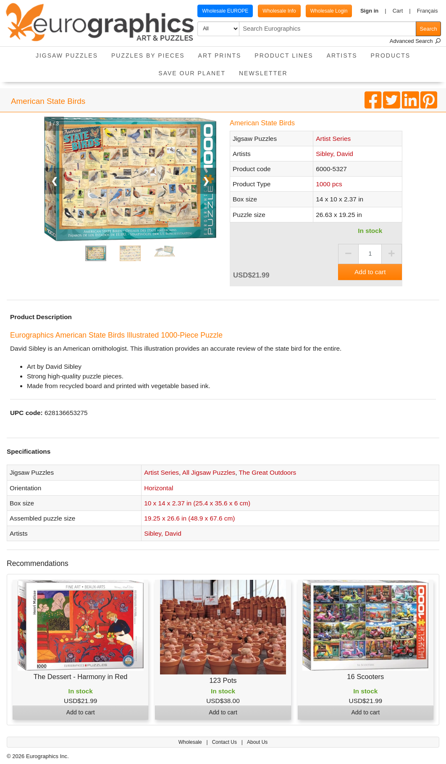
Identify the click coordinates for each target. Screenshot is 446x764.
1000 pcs (329, 184)
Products (391, 55)
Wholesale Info (279, 11)
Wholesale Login (329, 11)
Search (428, 29)
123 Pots (222, 680)
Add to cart (370, 271)
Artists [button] (342, 55)
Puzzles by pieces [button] (148, 55)
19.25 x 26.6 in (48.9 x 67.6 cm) (189, 518)
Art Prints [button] (219, 55)
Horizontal (158, 488)
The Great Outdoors (267, 472)
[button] (373, 11)
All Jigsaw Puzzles (208, 472)
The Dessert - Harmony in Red (81, 676)
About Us (257, 742)
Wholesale (190, 742)
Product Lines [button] (283, 55)
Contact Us (225, 742)
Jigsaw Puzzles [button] (67, 55)
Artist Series (333, 138)
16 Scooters (365, 676)
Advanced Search (415, 41)
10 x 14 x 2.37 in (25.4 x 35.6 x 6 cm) (197, 503)
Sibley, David (334, 153)
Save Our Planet (192, 73)
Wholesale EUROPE (225, 11)
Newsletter (263, 73)
